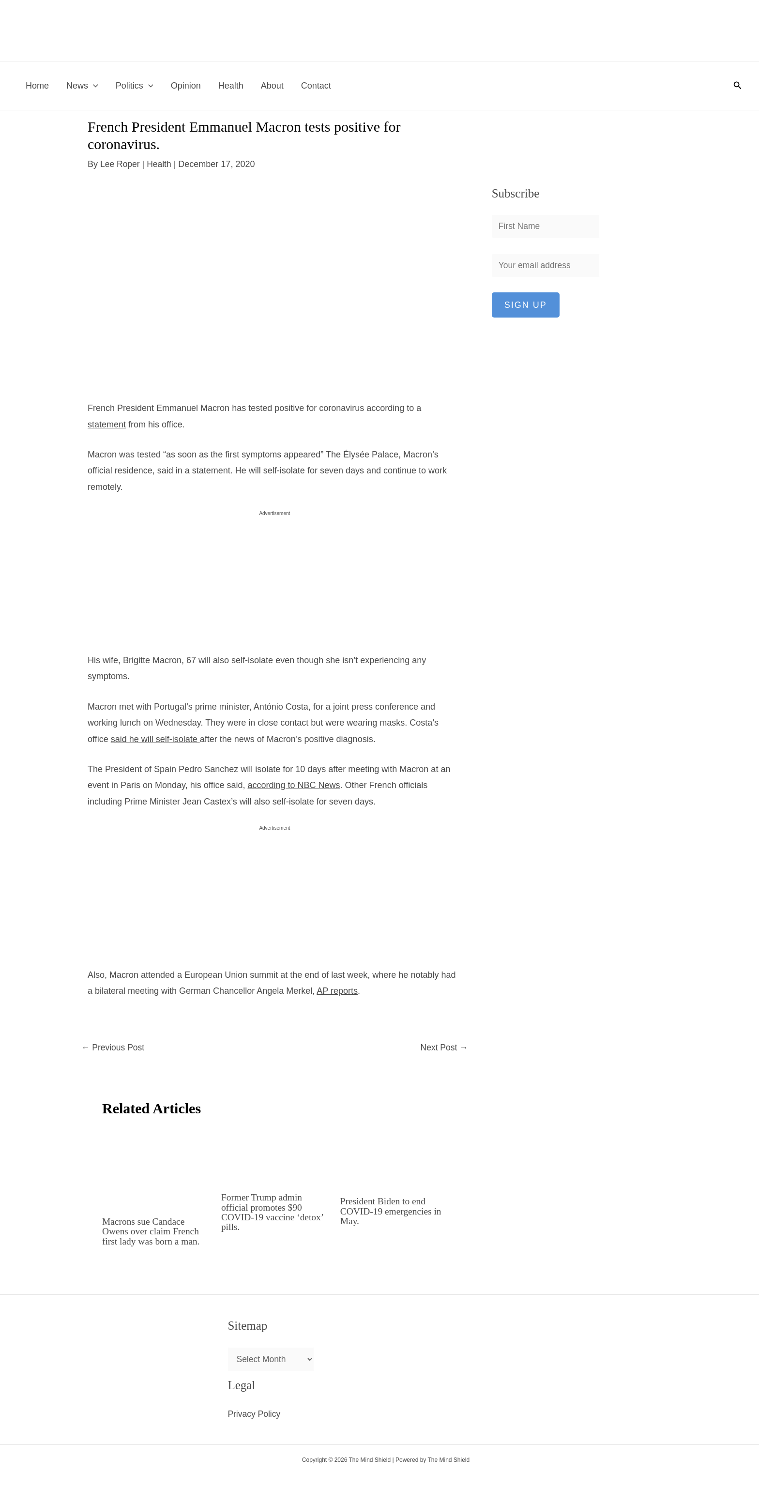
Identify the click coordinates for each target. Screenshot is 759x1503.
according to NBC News (294, 785)
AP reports (337, 991)
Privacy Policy (255, 1414)
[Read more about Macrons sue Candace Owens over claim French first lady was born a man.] (155, 1167)
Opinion (186, 86)
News (82, 85)
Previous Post (113, 1048)
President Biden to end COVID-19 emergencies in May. (392, 1211)
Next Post (443, 1048)
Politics (134, 85)
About (272, 86)
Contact (316, 86)
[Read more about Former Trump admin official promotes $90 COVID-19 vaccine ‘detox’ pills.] (274, 1155)
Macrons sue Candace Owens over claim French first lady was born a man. (152, 1231)
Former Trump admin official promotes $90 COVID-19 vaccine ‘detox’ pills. (273, 1212)
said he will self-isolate (155, 739)
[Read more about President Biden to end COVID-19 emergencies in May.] (393, 1157)
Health (230, 86)
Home (37, 86)
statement (107, 424)
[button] (93, 85)
